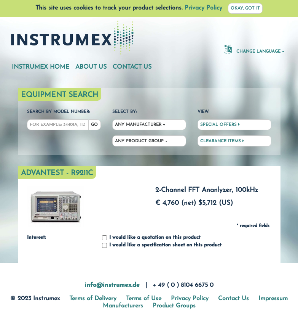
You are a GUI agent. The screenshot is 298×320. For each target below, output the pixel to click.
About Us (91, 67)
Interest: (36, 237)
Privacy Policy (203, 8)
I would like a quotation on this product (151, 237)
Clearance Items (222, 141)
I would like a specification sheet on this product (162, 245)
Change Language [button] (252, 49)
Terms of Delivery (92, 299)
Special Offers (220, 124)
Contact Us (132, 67)
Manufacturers (123, 306)
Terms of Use (143, 299)
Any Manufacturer (138, 125)
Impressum (273, 299)
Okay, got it (245, 8)
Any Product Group (139, 141)
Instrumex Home (40, 67)
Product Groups (174, 306)
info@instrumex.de (112, 285)
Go (94, 125)
